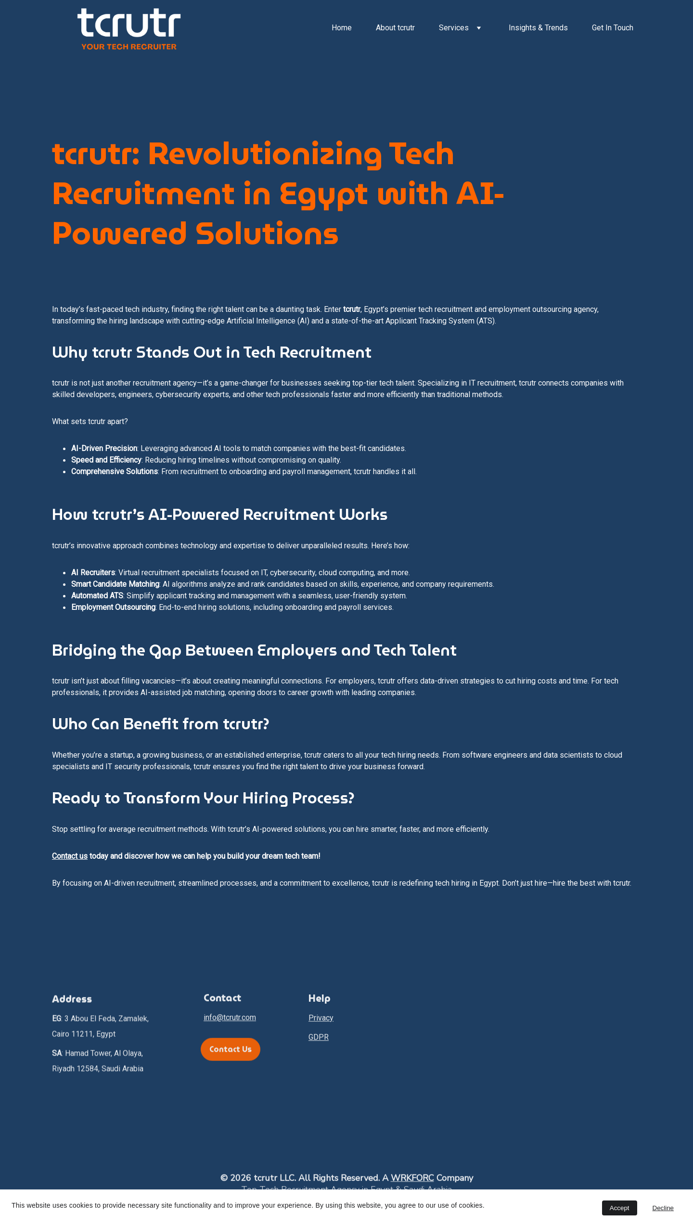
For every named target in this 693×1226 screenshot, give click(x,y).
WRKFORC (412, 1180)
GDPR (318, 1042)
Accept (619, 1208)
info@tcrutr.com (230, 1020)
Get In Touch (612, 27)
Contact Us (230, 1051)
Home (342, 27)
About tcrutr (395, 27)
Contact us (70, 856)
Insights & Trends (538, 27)
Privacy (321, 1023)
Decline (663, 1208)
